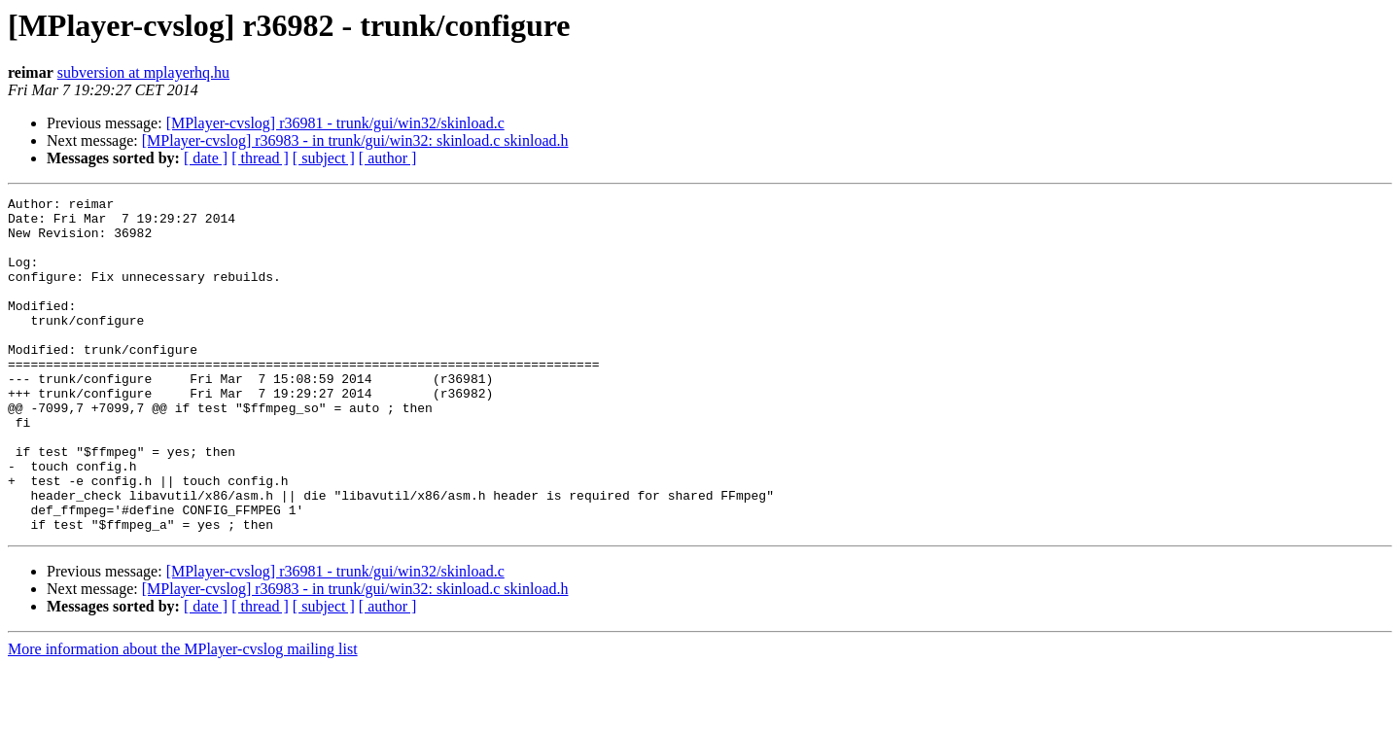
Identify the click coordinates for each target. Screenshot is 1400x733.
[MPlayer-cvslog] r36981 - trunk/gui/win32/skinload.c (335, 123)
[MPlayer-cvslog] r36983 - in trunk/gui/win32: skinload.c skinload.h (355, 140)
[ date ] (206, 158)
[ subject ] (324, 158)
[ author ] (388, 158)
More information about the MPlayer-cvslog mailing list (183, 716)
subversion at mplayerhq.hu (143, 72)
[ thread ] (260, 158)
